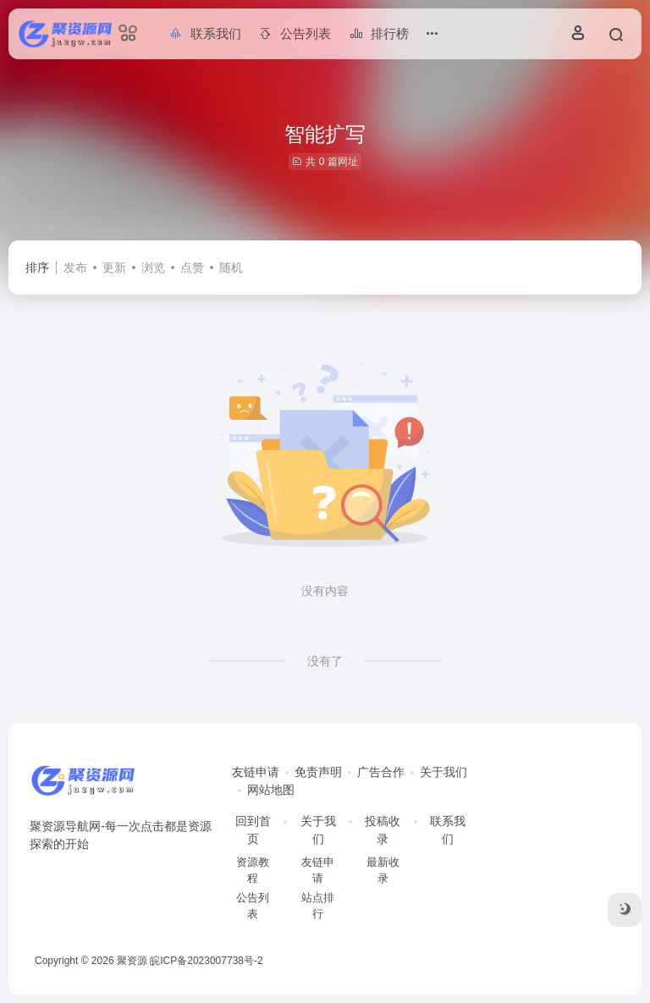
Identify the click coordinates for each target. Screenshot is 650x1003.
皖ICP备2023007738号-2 (206, 961)
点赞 (192, 267)
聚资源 (132, 961)
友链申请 (255, 772)
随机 (231, 267)
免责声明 (318, 772)
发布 (75, 267)
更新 (114, 267)
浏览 (153, 267)
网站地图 (271, 789)
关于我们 (443, 772)
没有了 (325, 661)
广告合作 (381, 772)
